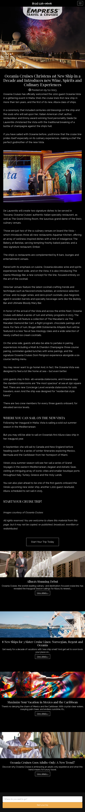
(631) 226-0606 (42, 3)
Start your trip (42, 805)
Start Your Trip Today (42, 541)
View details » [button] (42, 593)
